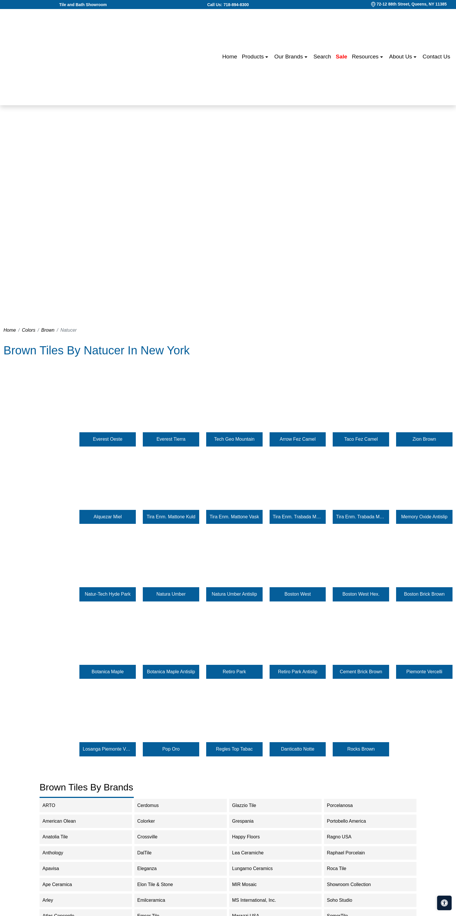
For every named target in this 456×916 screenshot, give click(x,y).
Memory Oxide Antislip (424, 516)
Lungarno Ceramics (256, 868)
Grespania (247, 821)
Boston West (297, 594)
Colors (28, 330)
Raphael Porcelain (351, 852)
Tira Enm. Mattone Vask (234, 516)
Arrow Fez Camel (298, 439)
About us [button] (401, 56)
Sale (341, 56)
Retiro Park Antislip (297, 671)
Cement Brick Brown (361, 671)
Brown (47, 330)
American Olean (64, 821)
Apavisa (55, 868)
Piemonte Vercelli (424, 671)
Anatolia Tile (59, 836)
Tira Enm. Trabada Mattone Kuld (298, 516)
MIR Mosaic (249, 884)
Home (229, 56)
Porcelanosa (344, 805)
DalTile (150, 852)
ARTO (54, 805)
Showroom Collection (354, 884)
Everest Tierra (171, 439)
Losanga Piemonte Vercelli (108, 749)
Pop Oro (171, 749)
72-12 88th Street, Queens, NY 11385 (412, 4)
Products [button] (253, 56)
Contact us (436, 56)
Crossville (152, 836)
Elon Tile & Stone (160, 884)
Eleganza (151, 868)
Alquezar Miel (108, 516)
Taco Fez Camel (361, 439)
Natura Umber (171, 594)
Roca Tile (341, 868)
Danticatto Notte (297, 749)
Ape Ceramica (62, 884)
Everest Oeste (107, 439)
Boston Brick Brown (424, 594)
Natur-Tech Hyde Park (108, 594)
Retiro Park (234, 671)
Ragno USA (344, 836)
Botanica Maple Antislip (171, 671)
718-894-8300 (236, 4)
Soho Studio (344, 900)
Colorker (150, 821)
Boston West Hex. (361, 594)
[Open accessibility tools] (444, 903)
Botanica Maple (108, 671)
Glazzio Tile (249, 805)
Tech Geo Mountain (234, 439)
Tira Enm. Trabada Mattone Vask (361, 516)
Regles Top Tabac (234, 749)
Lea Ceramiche (251, 852)
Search (322, 56)
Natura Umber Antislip (234, 594)
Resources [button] (366, 56)
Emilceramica (156, 900)
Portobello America (350, 821)
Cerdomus (152, 805)
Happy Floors (250, 836)
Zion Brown (424, 439)
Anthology (57, 852)
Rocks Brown (361, 749)
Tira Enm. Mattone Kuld (171, 516)
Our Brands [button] (289, 56)
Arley (52, 900)
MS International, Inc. (260, 900)
